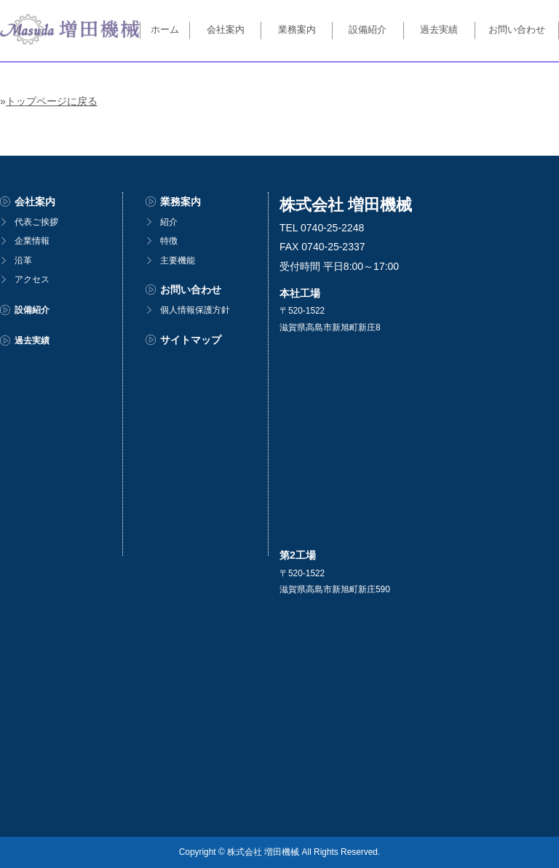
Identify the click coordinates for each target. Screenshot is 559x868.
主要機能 (177, 260)
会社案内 (226, 30)
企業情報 (32, 241)
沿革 (23, 260)
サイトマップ (190, 340)
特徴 (169, 241)
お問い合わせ (516, 30)
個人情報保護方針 (195, 310)
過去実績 (439, 30)
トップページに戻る (52, 101)
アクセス (32, 279)
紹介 (169, 222)
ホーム (165, 30)
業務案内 (297, 30)
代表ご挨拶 (36, 222)
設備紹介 (367, 30)
